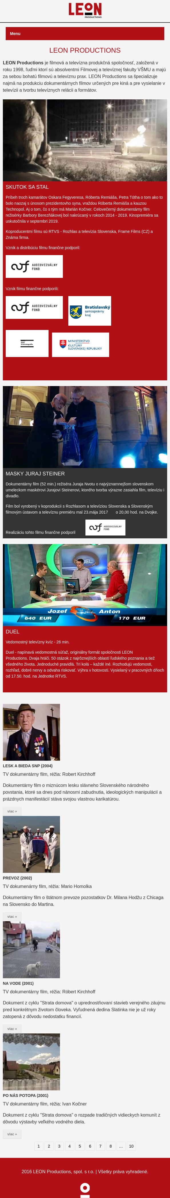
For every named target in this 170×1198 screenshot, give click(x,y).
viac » (12, 811)
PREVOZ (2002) (17, 878)
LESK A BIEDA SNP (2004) (28, 766)
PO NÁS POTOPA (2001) (25, 1095)
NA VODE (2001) (18, 983)
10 (131, 1146)
